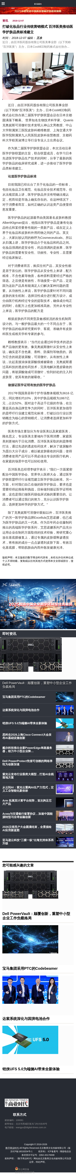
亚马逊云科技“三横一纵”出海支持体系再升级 (28, 842)
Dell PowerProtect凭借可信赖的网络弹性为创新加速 (27, 762)
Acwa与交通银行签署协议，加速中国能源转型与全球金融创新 (27, 815)
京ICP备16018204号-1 (21, 1151)
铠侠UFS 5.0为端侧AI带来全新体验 (24, 723)
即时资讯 (9, 634)
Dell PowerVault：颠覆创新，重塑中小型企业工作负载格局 (37, 684)
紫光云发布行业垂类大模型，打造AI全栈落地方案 (28, 776)
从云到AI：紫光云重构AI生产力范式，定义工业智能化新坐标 (28, 789)
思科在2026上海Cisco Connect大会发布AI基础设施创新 (26, 736)
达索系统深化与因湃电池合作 (20, 710)
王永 (39, 38)
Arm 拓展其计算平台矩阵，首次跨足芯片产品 (27, 802)
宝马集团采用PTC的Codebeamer (23, 696)
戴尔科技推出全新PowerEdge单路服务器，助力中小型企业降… (27, 749)
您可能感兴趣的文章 (18, 865)
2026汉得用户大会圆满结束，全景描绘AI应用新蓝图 (26, 828)
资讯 (5, 20)
